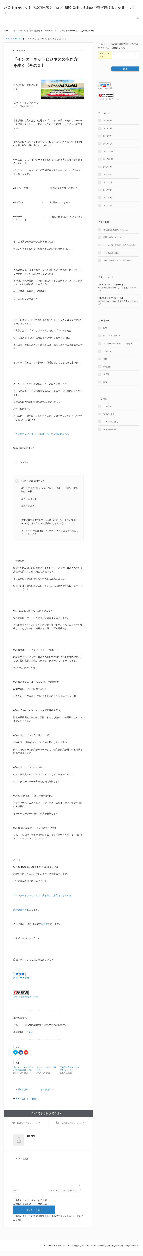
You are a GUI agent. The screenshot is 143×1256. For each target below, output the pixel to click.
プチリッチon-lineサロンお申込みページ (77, 30)
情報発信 (107, 366)
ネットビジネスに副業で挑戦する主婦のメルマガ (34, 30)
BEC (18, 1098)
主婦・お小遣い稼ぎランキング (26, 997)
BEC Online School (111, 336)
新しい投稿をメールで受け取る (31, 1208)
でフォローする (28, 1123)
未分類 (106, 374)
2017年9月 (108, 167)
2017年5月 (108, 198)
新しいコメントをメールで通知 (31, 1205)
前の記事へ (23, 1089)
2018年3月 (108, 128)
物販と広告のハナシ (112, 237)
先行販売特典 (20, 909)
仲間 (105, 359)
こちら (30, 1032)
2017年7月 (108, 182)
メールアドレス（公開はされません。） (64, 1195)
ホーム (7, 30)
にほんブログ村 (21, 978)
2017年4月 (108, 205)
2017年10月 (108, 159)
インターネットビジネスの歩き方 (118, 343)
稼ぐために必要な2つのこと (115, 230)
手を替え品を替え (111, 253)
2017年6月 (108, 190)
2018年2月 (108, 136)
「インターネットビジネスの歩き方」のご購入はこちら (41, 434)
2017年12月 (108, 151)
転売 (34, 1098)
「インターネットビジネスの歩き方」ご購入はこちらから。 (43, 895)
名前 (15, 1195)
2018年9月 (108, 121)
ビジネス (26, 1098)
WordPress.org (109, 429)
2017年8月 (108, 174)
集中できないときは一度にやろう (118, 260)
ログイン (107, 406)
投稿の (108, 414)
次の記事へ (46, 1089)
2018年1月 (108, 144)
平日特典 (43, 924)
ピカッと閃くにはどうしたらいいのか (120, 245)
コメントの (110, 421)
